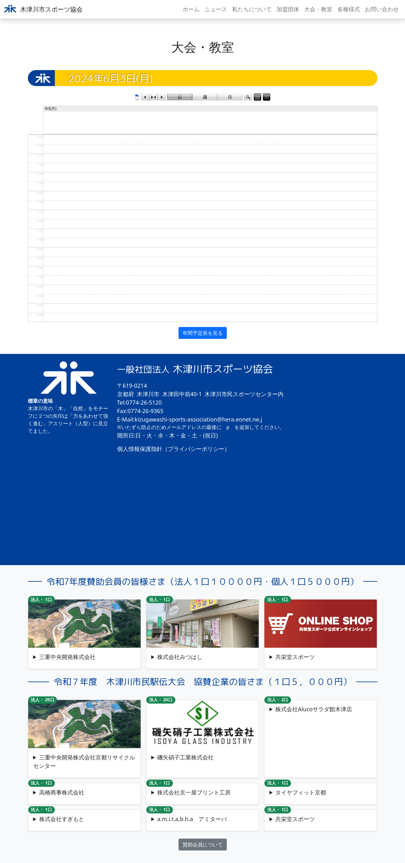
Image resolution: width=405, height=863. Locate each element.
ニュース (216, 9)
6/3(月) (51, 108)
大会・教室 (318, 9)
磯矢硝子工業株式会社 (185, 757)
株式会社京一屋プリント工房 (194, 792)
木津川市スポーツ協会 (43, 9)
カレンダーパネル (257, 97)
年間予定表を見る (203, 332)
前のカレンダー (145, 97)
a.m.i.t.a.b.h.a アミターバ (192, 819)
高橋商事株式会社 (61, 792)
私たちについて (252, 9)
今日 (153, 97)
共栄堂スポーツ (295, 657)
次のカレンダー (162, 97)
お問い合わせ (382, 9)
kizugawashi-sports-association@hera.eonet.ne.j (198, 419)
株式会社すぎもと (61, 819)
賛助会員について (203, 844)
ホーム (191, 9)
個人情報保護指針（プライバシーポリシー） (173, 448)
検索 (248, 97)
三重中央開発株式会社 (67, 657)
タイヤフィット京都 (300, 792)
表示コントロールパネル (266, 97)
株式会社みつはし (179, 657)
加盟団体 (288, 9)
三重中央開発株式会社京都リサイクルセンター (84, 761)
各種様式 (348, 9)
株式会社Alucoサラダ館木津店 (313, 709)
